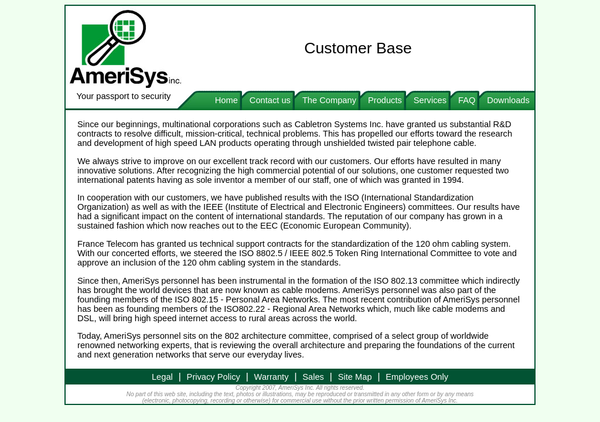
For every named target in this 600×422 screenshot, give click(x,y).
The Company (329, 100)
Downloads (510, 100)
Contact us (270, 100)
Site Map (355, 377)
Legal (162, 377)
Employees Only (417, 377)
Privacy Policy (213, 377)
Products (385, 100)
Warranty (271, 377)
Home (226, 100)
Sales (313, 377)
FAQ (466, 100)
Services (430, 100)
